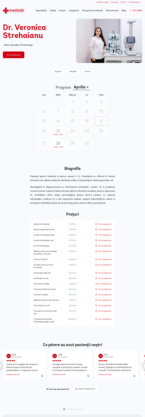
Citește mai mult (13, 374)
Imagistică (74, 10)
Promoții (123, 2)
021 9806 (136, 10)
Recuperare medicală (92, 10)
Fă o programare (14, 55)
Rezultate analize (103, 2)
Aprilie (81, 87)
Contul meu (114, 2)
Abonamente (112, 10)
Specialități (41, 10)
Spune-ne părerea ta (87, 389)
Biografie (73, 71)
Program (58, 71)
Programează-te (134, 2)
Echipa (53, 10)
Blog (124, 10)
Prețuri (62, 10)
